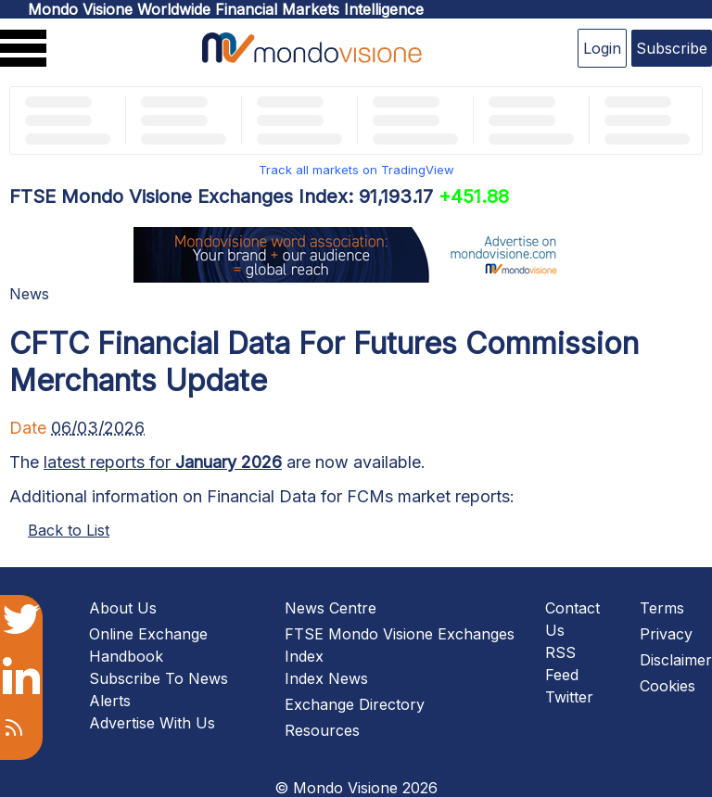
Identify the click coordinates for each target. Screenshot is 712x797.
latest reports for (163, 462)
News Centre (330, 608)
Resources (322, 730)
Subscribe (671, 48)
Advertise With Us (152, 723)
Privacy (666, 634)
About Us (123, 608)
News (29, 294)
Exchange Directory (355, 704)
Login (602, 48)
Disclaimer (676, 660)
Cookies (667, 686)
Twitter (569, 697)
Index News (326, 678)
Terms (662, 608)
